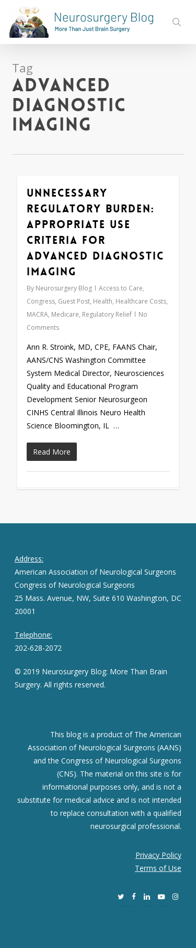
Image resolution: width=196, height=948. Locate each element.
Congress (41, 301)
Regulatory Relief (107, 314)
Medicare (65, 314)
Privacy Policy (158, 855)
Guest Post (74, 301)
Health (102, 301)
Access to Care (121, 288)
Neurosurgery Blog (64, 288)
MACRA (37, 314)
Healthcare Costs (141, 301)
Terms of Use (158, 868)
